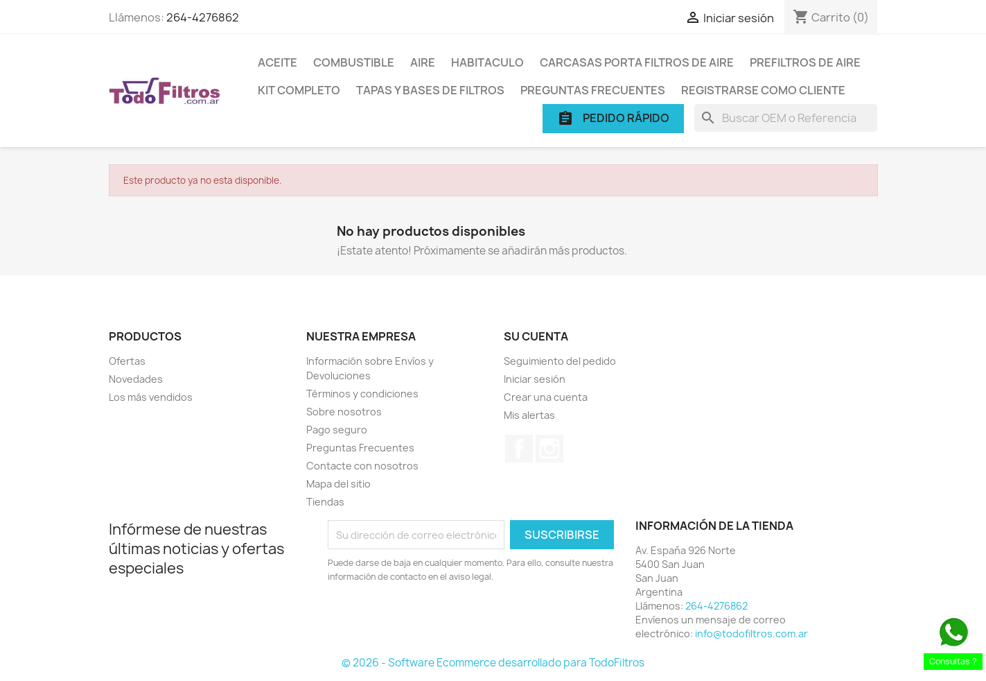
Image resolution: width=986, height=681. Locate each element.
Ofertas (127, 361)
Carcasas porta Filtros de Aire (637, 62)
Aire (422, 62)
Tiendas (325, 501)
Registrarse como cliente (763, 90)
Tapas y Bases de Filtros (430, 90)
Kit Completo (299, 90)
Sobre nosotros (344, 411)
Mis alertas (529, 415)
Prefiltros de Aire (805, 62)
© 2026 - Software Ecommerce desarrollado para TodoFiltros (493, 662)
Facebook (519, 449)
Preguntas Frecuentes (592, 90)
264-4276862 (202, 17)
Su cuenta (536, 336)
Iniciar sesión (534, 379)
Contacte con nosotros (362, 465)
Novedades (136, 379)
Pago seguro (336, 429)
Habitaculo (487, 62)
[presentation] (443, 622)
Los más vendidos (151, 397)
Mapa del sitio (338, 483)
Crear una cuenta (546, 397)
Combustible (353, 62)
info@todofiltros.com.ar (751, 633)
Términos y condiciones (362, 393)
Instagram (549, 449)
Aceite (277, 62)
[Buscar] (785, 118)
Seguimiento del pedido (560, 361)
